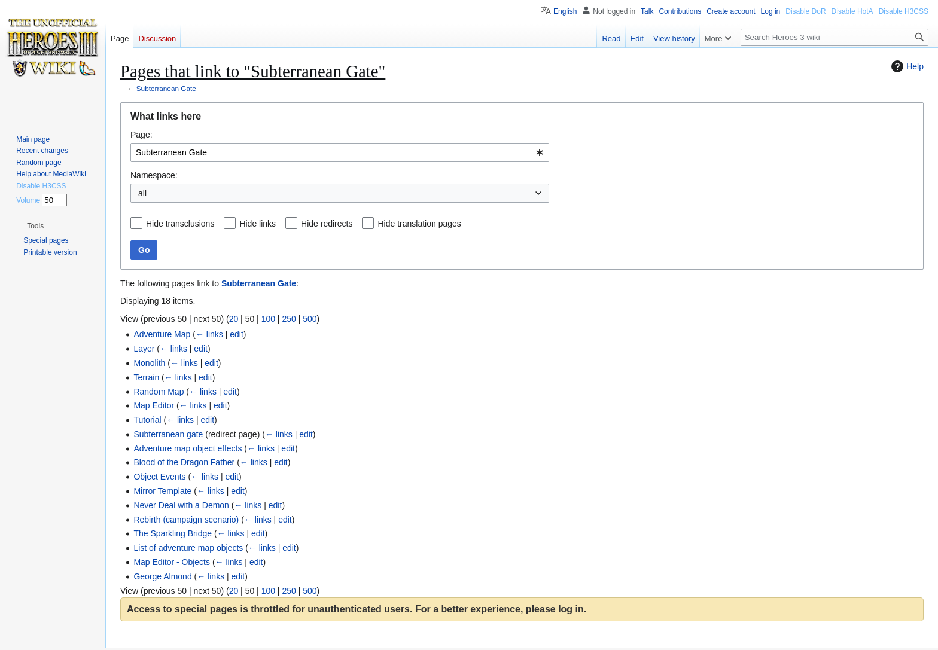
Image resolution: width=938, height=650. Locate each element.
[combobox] (339, 152)
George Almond (162, 576)
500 (309, 319)
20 (234, 319)
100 (268, 319)
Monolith (149, 363)
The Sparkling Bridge (172, 533)
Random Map (158, 391)
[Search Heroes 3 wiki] (834, 37)
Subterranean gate (168, 434)
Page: (141, 134)
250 (289, 319)
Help (906, 66)
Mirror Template (162, 491)
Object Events (159, 476)
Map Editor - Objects (171, 562)
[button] (35, 226)
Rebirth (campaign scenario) (186, 519)
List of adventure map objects (188, 548)
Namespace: (154, 175)
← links (209, 334)
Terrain (146, 377)
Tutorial (147, 420)
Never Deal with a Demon (181, 505)
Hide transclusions (180, 223)
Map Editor (153, 405)
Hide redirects (326, 223)
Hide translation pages (419, 223)
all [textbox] (142, 193)
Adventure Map (161, 334)
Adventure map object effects (187, 448)
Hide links (257, 223)
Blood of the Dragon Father (183, 462)
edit (236, 334)
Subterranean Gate (166, 88)
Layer (143, 348)
